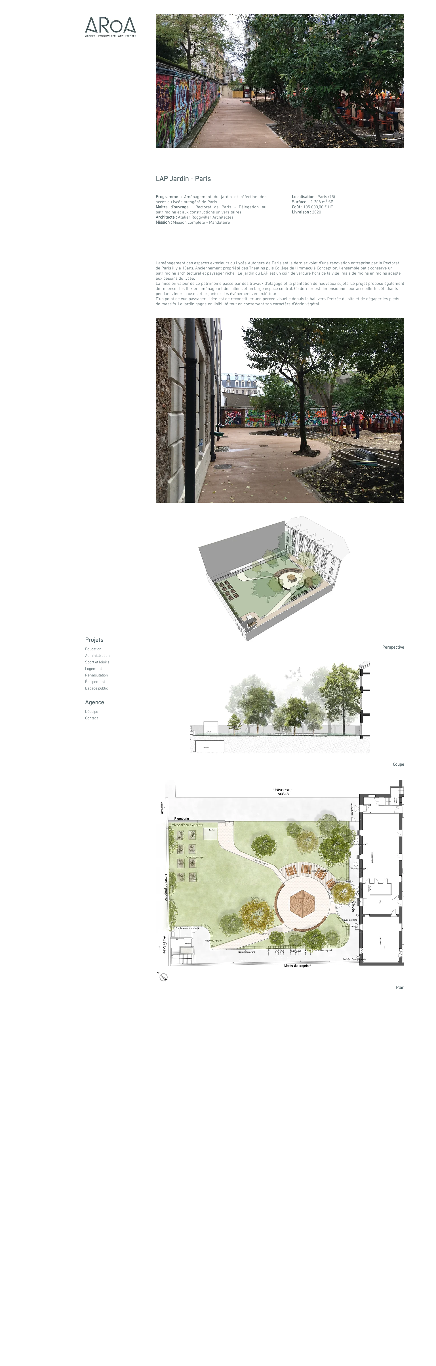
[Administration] (102, 656)
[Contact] (102, 718)
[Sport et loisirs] (102, 662)
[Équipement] (103, 682)
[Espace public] (103, 689)
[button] (102, 640)
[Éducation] (102, 649)
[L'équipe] (102, 712)
